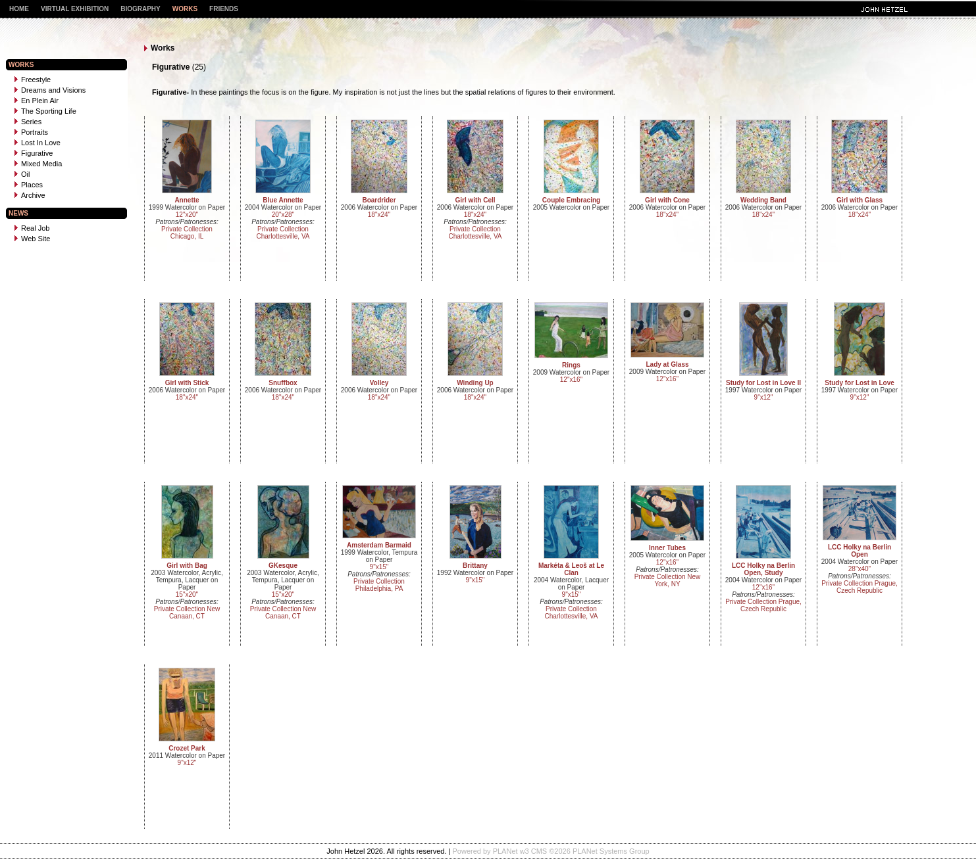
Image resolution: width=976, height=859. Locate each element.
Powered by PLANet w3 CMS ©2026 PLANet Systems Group (551, 851)
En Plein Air (36, 100)
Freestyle (32, 79)
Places (28, 185)
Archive (29, 195)
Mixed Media (38, 164)
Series (27, 122)
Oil (22, 174)
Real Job (31, 228)
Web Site (32, 239)
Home (19, 8)
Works (184, 8)
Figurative (33, 153)
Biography (140, 8)
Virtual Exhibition (75, 8)
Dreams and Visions (50, 90)
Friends (223, 8)
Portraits (31, 132)
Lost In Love (37, 143)
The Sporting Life (45, 111)
